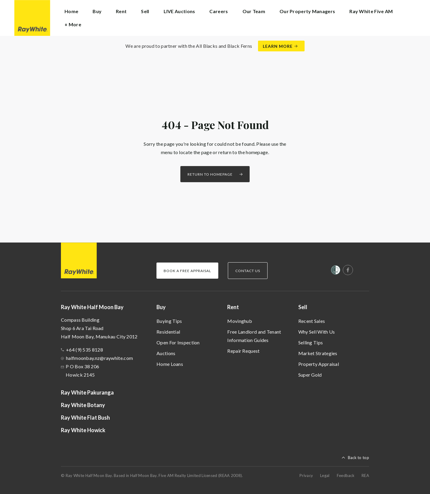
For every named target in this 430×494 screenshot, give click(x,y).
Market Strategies (317, 353)
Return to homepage (210, 174)
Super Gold (310, 375)
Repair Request (243, 351)
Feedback (345, 475)
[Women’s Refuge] (335, 271)
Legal (325, 475)
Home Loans (169, 364)
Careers (218, 11)
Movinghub (239, 321)
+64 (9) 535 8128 (84, 349)
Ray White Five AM (371, 11)
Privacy (306, 475)
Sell (302, 307)
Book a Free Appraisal (187, 271)
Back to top (358, 457)
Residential (168, 332)
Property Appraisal (318, 364)
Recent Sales (311, 321)
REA (365, 475)
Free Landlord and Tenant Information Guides (254, 336)
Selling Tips (310, 342)
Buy (161, 307)
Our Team (253, 11)
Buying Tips (169, 321)
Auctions (165, 353)
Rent (233, 307)
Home (71, 11)
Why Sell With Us (316, 332)
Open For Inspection (178, 342)
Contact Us (247, 271)
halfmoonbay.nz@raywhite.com (99, 358)
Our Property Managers (307, 11)
